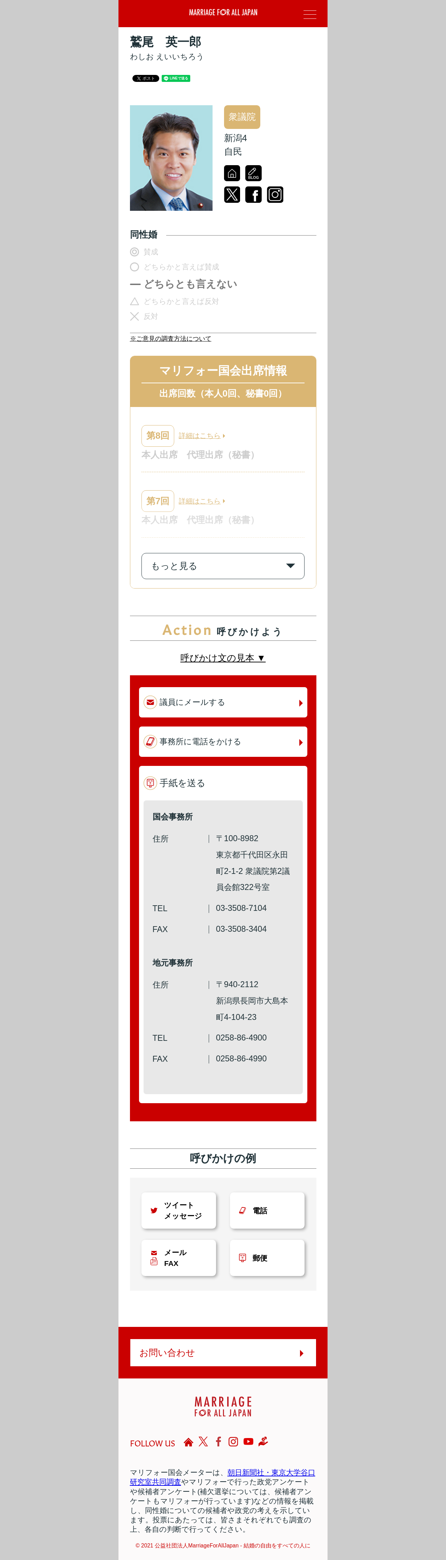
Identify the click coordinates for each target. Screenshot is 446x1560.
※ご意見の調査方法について (171, 338)
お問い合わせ (167, 1352)
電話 (260, 1211)
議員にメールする (192, 702)
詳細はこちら (200, 435)
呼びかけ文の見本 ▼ (223, 658)
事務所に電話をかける (200, 741)
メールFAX (175, 1257)
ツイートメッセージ (183, 1210)
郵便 (260, 1258)
